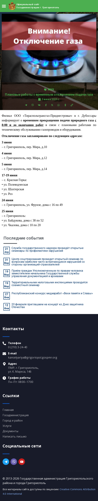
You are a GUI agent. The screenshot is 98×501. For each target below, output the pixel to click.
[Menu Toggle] (4, 6)
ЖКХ (51, 89)
